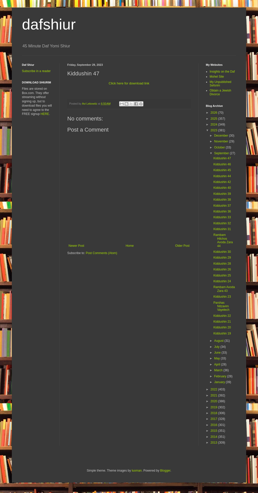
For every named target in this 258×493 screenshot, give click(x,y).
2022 (214, 389)
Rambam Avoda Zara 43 (224, 288)
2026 (214, 112)
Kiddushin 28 (222, 263)
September (222, 153)
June (217, 352)
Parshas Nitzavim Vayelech (221, 306)
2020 (214, 401)
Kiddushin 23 (222, 296)
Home (130, 246)
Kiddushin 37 (222, 205)
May (217, 358)
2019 (214, 407)
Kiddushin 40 (222, 188)
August (219, 341)
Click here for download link (129, 83)
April (217, 364)
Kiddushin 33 (222, 217)
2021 (214, 395)
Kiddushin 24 (222, 281)
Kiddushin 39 (222, 194)
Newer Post (76, 246)
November (221, 141)
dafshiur (49, 24)
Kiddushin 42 (222, 182)
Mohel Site (217, 76)
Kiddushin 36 (222, 211)
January (220, 382)
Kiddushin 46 (222, 164)
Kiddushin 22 (222, 316)
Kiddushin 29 (222, 257)
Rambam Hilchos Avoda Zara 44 (223, 240)
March (218, 370)
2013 (214, 442)
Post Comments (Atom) (101, 253)
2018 (214, 413)
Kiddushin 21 (222, 321)
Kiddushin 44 (222, 176)
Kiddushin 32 (222, 223)
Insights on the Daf (222, 71)
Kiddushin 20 (222, 327)
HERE (45, 114)
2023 (214, 130)
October (220, 147)
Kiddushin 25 (222, 275)
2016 (214, 425)
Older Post (182, 246)
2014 (214, 437)
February (220, 376)
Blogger (165, 470)
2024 (214, 124)
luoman (137, 470)
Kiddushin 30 (222, 252)
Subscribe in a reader (36, 71)
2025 (214, 118)
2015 (214, 431)
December (221, 135)
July (217, 347)
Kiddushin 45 (222, 170)
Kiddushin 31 (222, 229)
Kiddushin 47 (222, 158)
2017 (214, 419)
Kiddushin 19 (222, 333)
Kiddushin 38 (222, 199)
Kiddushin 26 (222, 269)
